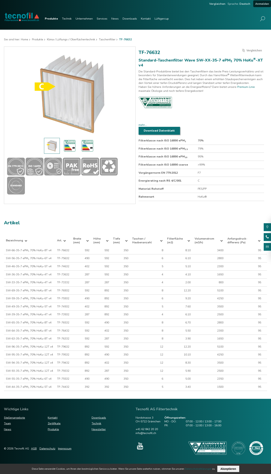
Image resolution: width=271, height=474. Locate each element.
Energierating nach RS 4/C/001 (160, 181)
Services (102, 19)
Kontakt (146, 19)
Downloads (130, 19)
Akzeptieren (228, 468)
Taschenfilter (107, 39)
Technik (67, 19)
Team (7, 423)
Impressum (64, 448)
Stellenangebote (14, 418)
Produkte (51, 19)
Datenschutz (47, 448)
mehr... (143, 125)
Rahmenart (146, 197)
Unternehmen (84, 19)
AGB (34, 448)
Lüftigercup (162, 19)
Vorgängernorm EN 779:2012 (158, 173)
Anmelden (262, 4)
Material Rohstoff (151, 189)
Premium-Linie (246, 87)
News (115, 19)
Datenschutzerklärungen (198, 468)
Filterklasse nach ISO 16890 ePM (162, 141)
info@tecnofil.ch (146, 433)
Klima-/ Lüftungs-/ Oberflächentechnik (71, 39)
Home (24, 39)
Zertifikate (54, 423)
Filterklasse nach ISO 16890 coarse (163, 165)
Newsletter (99, 429)
